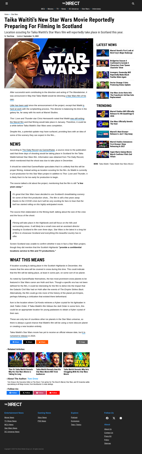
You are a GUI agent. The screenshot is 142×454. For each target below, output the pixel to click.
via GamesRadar (47, 150)
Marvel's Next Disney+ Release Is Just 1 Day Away (121, 133)
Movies (50, 9)
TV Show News (10, 421)
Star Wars (86, 9)
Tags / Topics (76, 425)
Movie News (9, 417)
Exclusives (75, 421)
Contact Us (108, 433)
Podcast (74, 417)
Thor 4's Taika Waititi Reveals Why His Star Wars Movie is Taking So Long (21, 371)
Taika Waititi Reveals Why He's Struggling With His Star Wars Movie (76, 371)
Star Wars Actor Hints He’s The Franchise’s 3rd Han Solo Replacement (122, 95)
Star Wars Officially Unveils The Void (121, 122)
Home (6, 14)
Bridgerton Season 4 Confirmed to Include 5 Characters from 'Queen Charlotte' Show (120, 64)
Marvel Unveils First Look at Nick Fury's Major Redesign (121, 51)
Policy (106, 440)
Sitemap (107, 443)
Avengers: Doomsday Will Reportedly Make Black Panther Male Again (120, 74)
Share (16, 342)
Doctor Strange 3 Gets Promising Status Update (120, 84)
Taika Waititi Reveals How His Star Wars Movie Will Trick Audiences (48, 371)
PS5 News (42, 421)
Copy (82, 342)
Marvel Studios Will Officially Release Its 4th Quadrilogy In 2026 (122, 113)
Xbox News (42, 417)
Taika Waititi (103, 164)
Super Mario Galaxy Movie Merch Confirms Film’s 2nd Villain (121, 154)
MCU (43, 9)
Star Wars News (10, 428)
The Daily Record (30, 150)
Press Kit (107, 436)
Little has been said (19, 105)
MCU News (8, 425)
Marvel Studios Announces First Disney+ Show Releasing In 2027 (121, 144)
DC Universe (74, 9)
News (63, 9)
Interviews (96, 9)
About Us (108, 429)
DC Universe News (11, 432)
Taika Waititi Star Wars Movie (121, 164)
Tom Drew (10, 36)
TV (57, 9)
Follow (13, 393)
